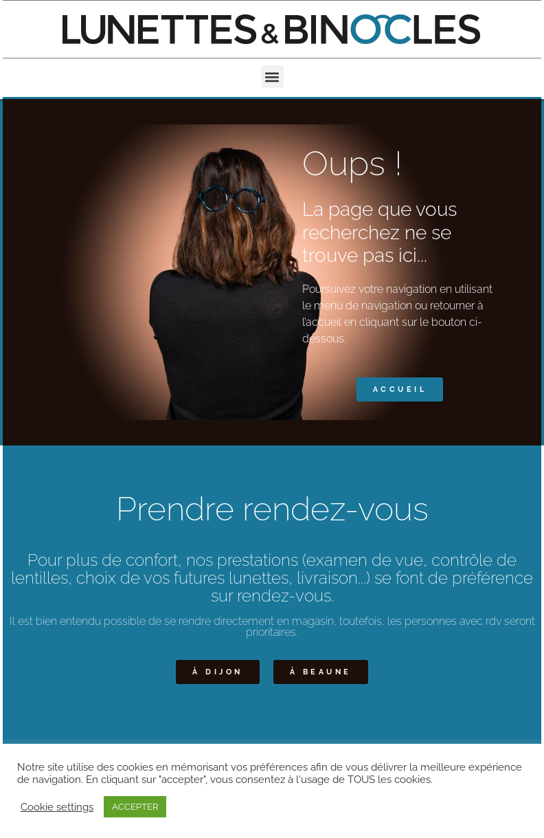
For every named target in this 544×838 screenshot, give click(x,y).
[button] (272, 76)
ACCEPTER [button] (135, 807)
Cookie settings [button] (57, 807)
